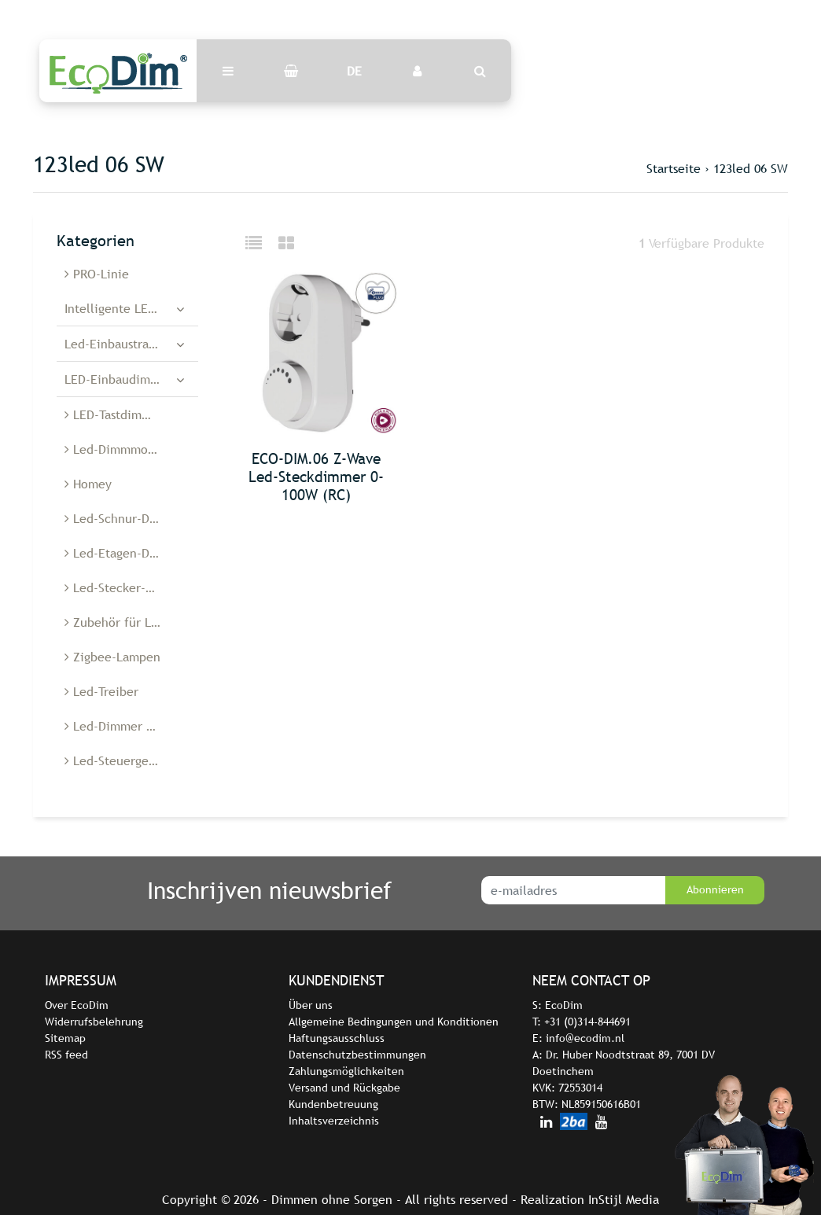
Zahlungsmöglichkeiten (346, 1071)
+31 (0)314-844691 (587, 1021)
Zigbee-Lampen (112, 656)
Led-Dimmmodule (118, 449)
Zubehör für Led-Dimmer (131, 622)
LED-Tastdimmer (114, 414)
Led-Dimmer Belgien (126, 726)
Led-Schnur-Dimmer (125, 518)
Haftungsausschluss (337, 1038)
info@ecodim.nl (585, 1038)
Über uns (311, 1005)
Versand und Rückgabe (344, 1088)
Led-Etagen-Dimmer (125, 552)
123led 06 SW (750, 168)
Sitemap (65, 1038)
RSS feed (66, 1054)
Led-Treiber (101, 691)
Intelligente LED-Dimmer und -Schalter (131, 308)
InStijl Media (623, 1199)
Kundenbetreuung (333, 1104)
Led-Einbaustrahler (117, 343)
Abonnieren (715, 889)
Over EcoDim (77, 1005)
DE (354, 70)
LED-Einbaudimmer (118, 379)
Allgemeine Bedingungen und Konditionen (394, 1021)
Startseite (673, 168)
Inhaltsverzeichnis (334, 1121)
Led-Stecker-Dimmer (127, 587)
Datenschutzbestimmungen (357, 1054)
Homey (88, 483)
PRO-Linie (96, 273)
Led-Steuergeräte (117, 760)
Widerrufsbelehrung (94, 1021)
